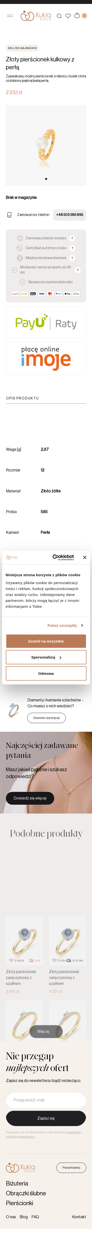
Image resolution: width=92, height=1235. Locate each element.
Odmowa (46, 673)
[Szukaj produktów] (59, 15)
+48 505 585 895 (69, 215)
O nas (11, 1217)
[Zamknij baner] (84, 557)
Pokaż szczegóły (62, 625)
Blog (24, 1217)
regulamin (73, 1132)
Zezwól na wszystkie (46, 641)
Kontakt (79, 1217)
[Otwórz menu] (10, 16)
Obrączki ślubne (26, 1193)
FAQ (35, 1217)
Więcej (43, 1038)
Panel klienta (71, 1167)
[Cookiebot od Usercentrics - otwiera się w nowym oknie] (55, 557)
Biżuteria (17, 1183)
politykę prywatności (20, 1136)
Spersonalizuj (46, 657)
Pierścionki (19, 1203)
